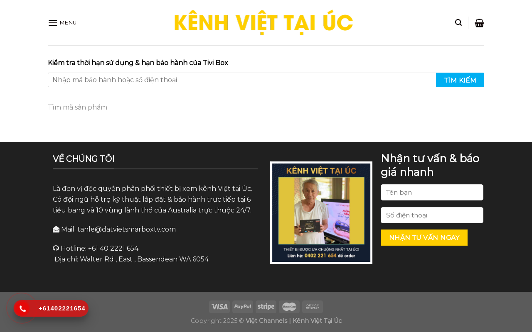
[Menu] (62, 22)
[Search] (458, 23)
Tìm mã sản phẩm (77, 107)
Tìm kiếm (460, 80)
